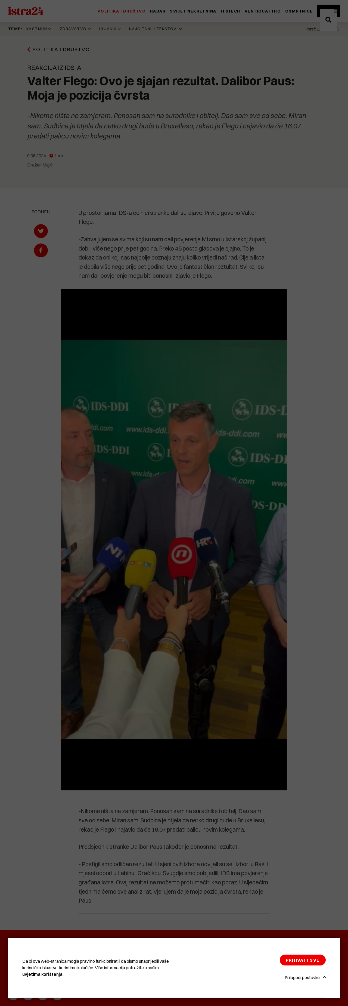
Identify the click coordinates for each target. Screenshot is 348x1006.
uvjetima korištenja (42, 974)
